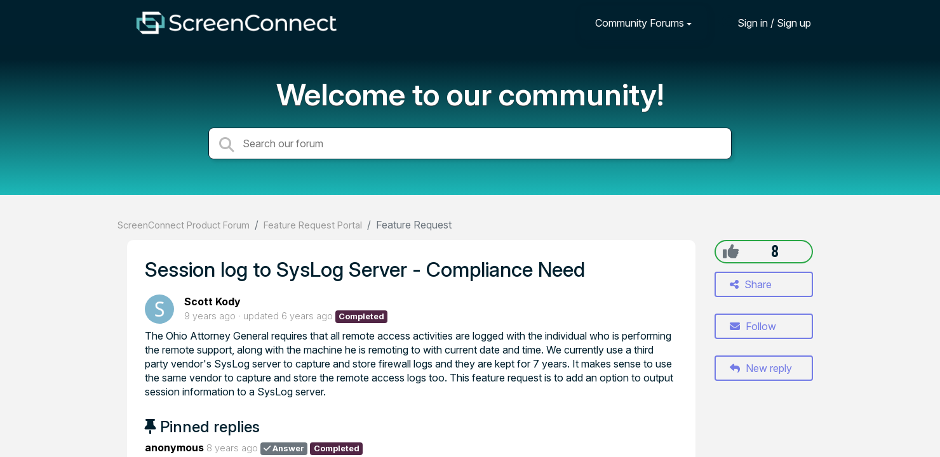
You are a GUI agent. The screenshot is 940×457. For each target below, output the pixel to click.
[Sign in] (764, 22)
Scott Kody (212, 301)
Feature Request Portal (313, 225)
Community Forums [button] (639, 23)
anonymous (174, 447)
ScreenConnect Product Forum (183, 225)
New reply (761, 368)
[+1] (731, 251)
